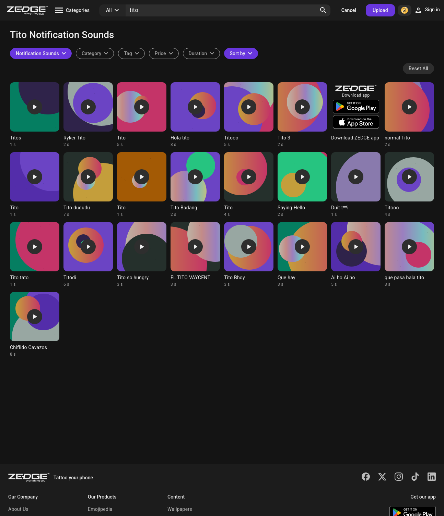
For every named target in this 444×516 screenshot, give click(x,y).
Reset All (418, 68)
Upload (380, 10)
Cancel (348, 10)
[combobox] (131, 53)
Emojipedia (100, 509)
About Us (18, 509)
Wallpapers (179, 509)
